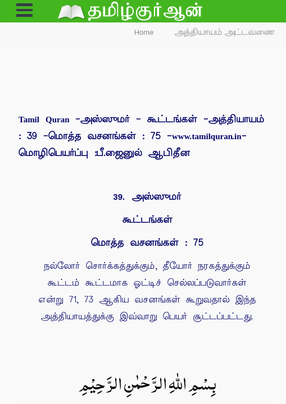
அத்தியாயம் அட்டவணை (225, 32)
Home (144, 32)
